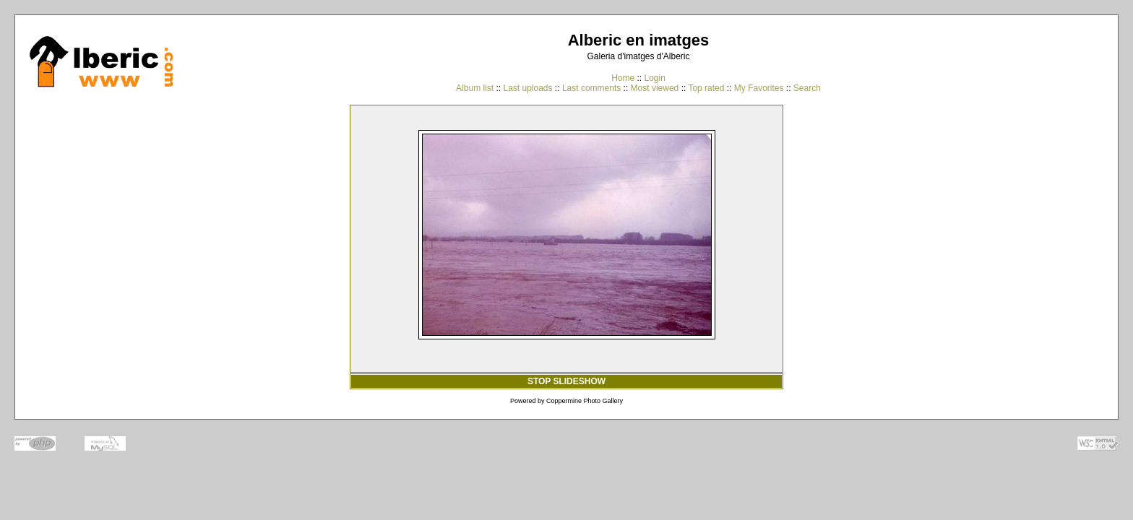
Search (807, 88)
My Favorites (759, 88)
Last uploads (527, 88)
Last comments (591, 88)
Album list (475, 88)
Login (654, 78)
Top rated (706, 88)
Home (622, 78)
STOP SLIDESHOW (566, 381)
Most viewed (655, 88)
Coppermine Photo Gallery (584, 400)
